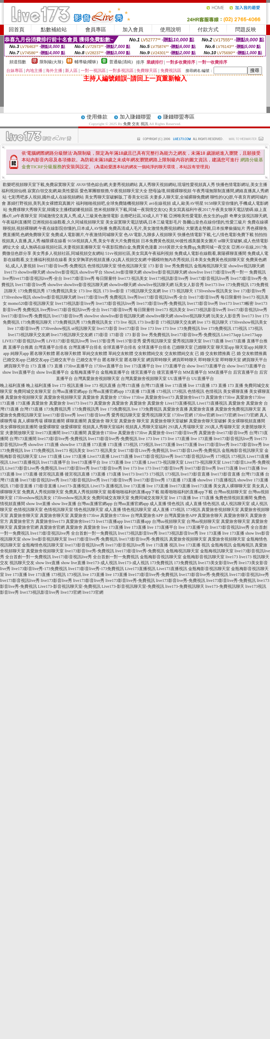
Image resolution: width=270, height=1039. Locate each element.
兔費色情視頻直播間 (234, 497)
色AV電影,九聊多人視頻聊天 (150, 234)
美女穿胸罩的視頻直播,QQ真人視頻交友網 (107, 259)
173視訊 (239, 328)
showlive (195, 272)
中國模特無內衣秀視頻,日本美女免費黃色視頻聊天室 (196, 259)
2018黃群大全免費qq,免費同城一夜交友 (194, 247)
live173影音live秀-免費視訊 (61, 265)
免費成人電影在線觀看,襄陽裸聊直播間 (210, 253)
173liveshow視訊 (16, 297)
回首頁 (16, 29)
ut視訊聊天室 (84, 328)
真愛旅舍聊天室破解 (169, 421)
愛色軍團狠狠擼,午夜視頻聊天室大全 (114, 190)
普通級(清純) (121, 61)
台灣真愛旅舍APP (146, 515)
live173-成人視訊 (102, 562)
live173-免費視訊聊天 (184, 586)
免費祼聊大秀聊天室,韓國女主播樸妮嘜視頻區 (50, 209)
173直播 (132, 391)
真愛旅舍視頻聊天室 (24, 397)
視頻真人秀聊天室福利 (103, 426)
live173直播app (109, 521)
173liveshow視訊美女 (213, 291)
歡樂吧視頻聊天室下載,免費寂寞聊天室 (39, 184)
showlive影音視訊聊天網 (165, 272)
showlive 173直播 (43, 444)
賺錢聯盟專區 (178, 117)
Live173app (231, 334)
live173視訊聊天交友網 (29, 334)
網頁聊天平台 (254, 359)
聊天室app (225, 347)
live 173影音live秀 (249, 291)
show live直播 (38, 503)
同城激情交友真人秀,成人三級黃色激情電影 (79, 215)
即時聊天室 (208, 359)
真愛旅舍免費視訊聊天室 (238, 409)
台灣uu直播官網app (69, 391)
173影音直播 (20, 486)
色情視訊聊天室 (102, 265)
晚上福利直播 (12, 385)
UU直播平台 (179, 378)
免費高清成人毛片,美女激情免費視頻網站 (147, 228)
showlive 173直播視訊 (216, 480)
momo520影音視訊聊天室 (31, 303)
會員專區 (95, 29)
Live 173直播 (50, 456)
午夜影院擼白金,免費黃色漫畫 (129, 247)
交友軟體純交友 (149, 353)
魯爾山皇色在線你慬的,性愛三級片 (214, 222)
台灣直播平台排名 (51, 347)
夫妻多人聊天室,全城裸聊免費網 (179, 197)
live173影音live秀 (30, 284)
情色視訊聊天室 (132, 265)
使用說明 (170, 29)
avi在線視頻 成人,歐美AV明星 (176, 203)
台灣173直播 (128, 385)
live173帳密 (243, 303)
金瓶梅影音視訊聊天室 (242, 450)
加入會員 (132, 29)
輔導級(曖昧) (86, 61)
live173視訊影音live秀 (169, 278)
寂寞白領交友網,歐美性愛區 (53, 190)
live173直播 (213, 341)
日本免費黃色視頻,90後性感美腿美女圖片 (179, 240)
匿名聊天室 (112, 359)
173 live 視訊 (89, 291)
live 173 (147, 328)
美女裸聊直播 (235, 391)
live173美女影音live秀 (218, 562)
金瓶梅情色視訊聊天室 (43, 545)
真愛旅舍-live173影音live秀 (173, 432)
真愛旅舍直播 (175, 409)
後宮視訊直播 (51, 474)
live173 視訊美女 (133, 278)
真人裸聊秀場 (30, 421)
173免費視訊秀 (31, 291)
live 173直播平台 (139, 366)
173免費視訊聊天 (36, 322)
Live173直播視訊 (180, 403)
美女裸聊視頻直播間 (246, 421)
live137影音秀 (102, 341)
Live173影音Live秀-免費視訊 (31, 468)
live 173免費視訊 (234, 284)
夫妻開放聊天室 (19, 432)
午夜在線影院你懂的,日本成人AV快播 (73, 228)
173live (124, 397)
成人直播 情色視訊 (167, 503)
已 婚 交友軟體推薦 (212, 353)
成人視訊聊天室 (235, 503)
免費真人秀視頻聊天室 (43, 491)
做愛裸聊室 (49, 426)
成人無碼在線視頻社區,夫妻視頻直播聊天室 (61, 247)
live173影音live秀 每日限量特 (90, 278)
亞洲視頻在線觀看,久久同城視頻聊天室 (68, 222)
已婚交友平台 (62, 359)
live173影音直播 (195, 474)
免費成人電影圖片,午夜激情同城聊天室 (87, 234)
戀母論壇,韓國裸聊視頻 (170, 190)
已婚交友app (14, 359)
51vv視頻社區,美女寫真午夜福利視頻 (139, 253)
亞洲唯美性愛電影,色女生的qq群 (198, 215)
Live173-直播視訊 (73, 486)
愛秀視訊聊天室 (157, 341)
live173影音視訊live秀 (210, 278)
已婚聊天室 (182, 347)
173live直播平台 (78, 366)
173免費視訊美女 (61, 291)
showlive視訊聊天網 (246, 265)
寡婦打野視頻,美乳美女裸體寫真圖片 (41, 203)
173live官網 (182, 415)
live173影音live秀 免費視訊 (101, 297)
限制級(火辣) (51, 61)
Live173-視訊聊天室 (166, 462)
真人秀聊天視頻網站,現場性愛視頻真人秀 (177, 184)
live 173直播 (176, 385)
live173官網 (226, 415)
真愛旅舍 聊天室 (103, 421)
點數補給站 (54, 29)
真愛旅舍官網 (26, 527)
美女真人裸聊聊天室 (232, 486)
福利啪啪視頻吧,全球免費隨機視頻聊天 (112, 203)
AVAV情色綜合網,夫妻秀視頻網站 (106, 184)
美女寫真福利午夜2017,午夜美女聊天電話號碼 (211, 209)
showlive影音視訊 (62, 272)
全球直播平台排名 (119, 347)
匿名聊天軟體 (42, 353)
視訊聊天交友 (21, 562)
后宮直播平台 (245, 372)
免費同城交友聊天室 (32, 391)
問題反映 (245, 29)
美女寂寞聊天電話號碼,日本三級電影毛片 (143, 222)
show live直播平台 (18, 372)
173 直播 (38, 366)
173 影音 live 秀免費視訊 (170, 265)
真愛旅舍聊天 (210, 515)
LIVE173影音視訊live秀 (23, 341)
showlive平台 (91, 272)
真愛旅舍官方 (21, 521)
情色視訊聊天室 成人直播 (97, 509)
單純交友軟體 (94, 353)
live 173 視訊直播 (68, 385)
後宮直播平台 (143, 372)
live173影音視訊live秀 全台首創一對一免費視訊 (73, 533)
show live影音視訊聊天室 (44, 539)
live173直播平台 (55, 462)
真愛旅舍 (90, 397)
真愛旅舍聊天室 (24, 515)
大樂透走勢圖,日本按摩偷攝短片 (215, 228)
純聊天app (19, 353)
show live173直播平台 (206, 366)
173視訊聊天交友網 (143, 291)
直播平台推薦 (20, 347)
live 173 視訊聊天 (177, 291)
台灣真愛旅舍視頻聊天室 (97, 378)
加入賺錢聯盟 (135, 117)
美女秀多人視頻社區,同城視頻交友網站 (68, 253)
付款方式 (208, 29)
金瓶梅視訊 (221, 545)
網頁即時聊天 (158, 359)
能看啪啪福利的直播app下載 (133, 491)
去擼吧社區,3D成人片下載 (144, 215)
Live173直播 (98, 456)
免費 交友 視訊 (135, 124)
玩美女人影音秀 (189, 284)
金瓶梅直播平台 (85, 372)
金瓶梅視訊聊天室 (210, 265)
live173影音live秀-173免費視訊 (39, 568)
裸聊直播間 (54, 421)
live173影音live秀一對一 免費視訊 (235, 272)
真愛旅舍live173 (159, 397)
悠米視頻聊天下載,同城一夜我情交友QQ (131, 209)
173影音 (101, 334)
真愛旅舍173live (220, 397)
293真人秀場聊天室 (186, 426)
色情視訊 (196, 391)
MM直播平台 (195, 372)
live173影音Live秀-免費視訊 (143, 450)
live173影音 (107, 328)
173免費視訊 (161, 562)
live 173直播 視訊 (161, 545)
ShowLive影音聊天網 (123, 272)
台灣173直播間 (23, 438)
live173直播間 (48, 432)
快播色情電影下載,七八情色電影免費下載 (215, 234)
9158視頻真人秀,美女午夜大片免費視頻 (104, 240)
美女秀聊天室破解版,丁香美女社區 (117, 197)
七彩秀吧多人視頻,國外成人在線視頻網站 (46, 197)
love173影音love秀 (59, 415)
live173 (10, 272)
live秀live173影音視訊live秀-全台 (33, 278)
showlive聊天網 (31, 272)
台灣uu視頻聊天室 (230, 491)
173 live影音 (113, 291)
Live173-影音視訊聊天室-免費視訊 (69, 586)
